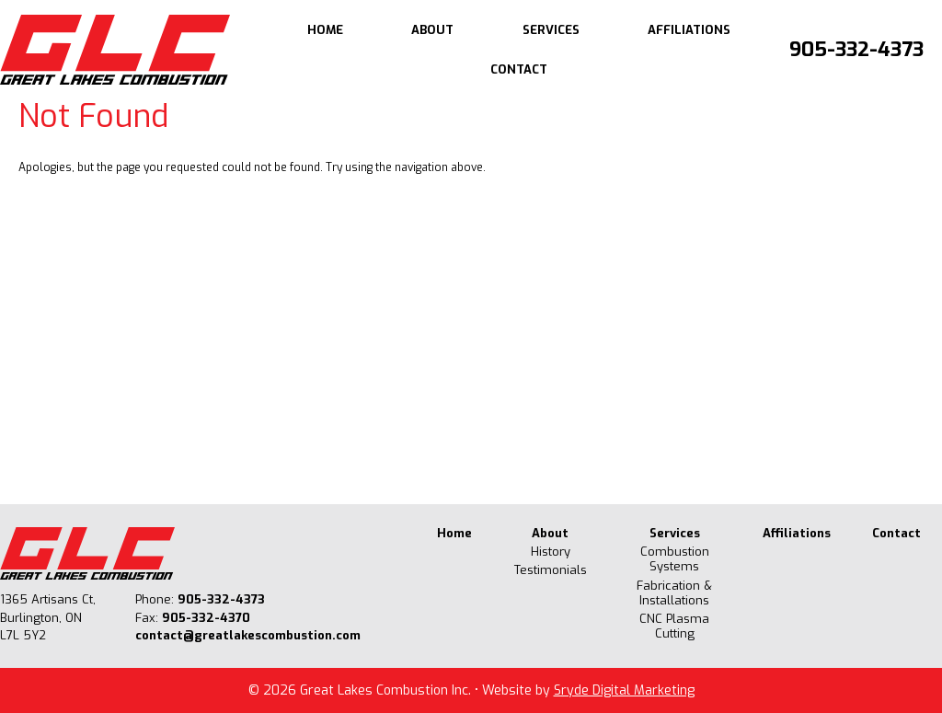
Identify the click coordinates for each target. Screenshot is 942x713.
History (550, 552)
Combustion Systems (674, 559)
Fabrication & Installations (674, 593)
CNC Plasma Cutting (674, 626)
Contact (518, 69)
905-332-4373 (856, 49)
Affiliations (689, 30)
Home (325, 30)
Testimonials (550, 570)
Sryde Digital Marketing (624, 690)
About (432, 30)
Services (551, 30)
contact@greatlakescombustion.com (248, 635)
